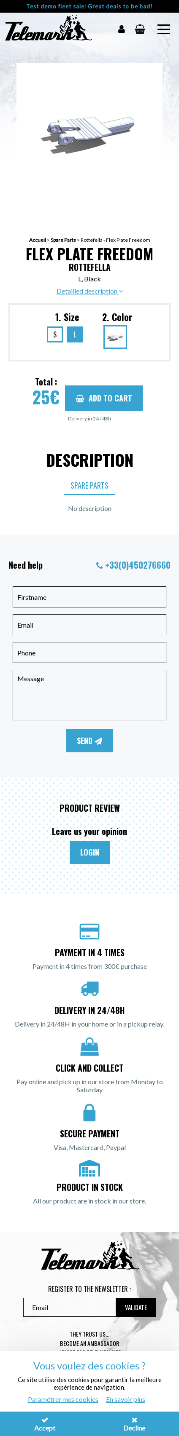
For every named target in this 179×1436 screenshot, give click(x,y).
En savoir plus (125, 1399)
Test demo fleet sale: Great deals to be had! (89, 6)
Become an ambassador (89, 1343)
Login (89, 852)
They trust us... (89, 1333)
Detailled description (90, 291)
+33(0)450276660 (138, 565)
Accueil (37, 240)
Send (89, 740)
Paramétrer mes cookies (63, 1399)
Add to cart (104, 398)
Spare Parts (63, 240)
